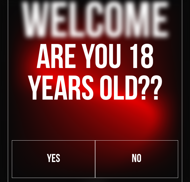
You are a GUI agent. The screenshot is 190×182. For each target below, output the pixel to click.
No (136, 159)
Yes (53, 159)
